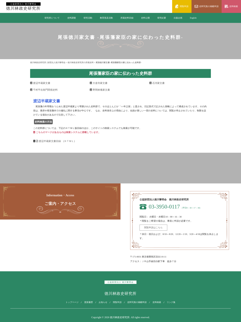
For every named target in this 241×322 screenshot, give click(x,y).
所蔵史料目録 (126, 18)
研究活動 (88, 18)
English (193, 18)
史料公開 (145, 18)
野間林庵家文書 (100, 89)
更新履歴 (87, 302)
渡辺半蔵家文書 (40, 83)
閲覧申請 (117, 302)
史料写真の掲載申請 (137, 302)
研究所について (52, 18)
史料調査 (71, 18)
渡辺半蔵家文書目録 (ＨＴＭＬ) (55, 141)
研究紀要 (161, 18)
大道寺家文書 (98, 83)
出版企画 (178, 18)
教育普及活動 (106, 18)
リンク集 (172, 302)
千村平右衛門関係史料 (44, 89)
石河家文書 (157, 83)
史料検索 (157, 302)
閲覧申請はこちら (153, 227)
